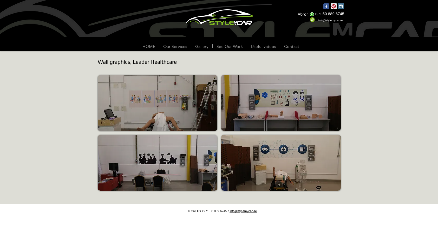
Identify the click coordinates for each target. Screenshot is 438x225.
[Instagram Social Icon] (341, 6)
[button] (201, 46)
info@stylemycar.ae (243, 211)
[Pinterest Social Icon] (334, 6)
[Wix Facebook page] (326, 6)
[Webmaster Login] (30, 46)
